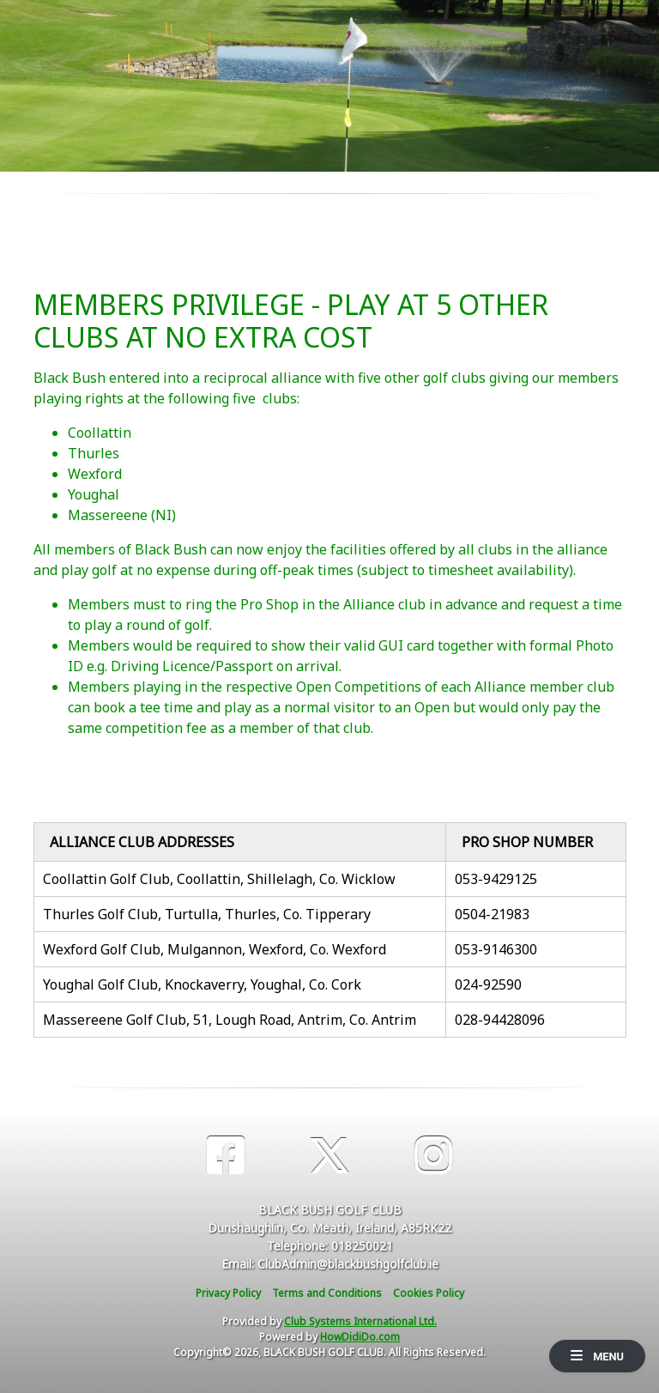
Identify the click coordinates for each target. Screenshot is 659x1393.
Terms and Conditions (327, 1293)
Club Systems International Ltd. (360, 1321)
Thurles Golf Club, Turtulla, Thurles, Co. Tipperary (207, 914)
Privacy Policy (228, 1293)
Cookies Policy (428, 1293)
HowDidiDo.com (360, 1336)
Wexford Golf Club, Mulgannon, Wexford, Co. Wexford (214, 949)
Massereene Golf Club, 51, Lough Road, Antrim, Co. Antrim (229, 1019)
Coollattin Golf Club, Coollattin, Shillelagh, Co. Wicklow (219, 878)
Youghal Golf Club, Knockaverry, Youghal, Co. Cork (202, 984)
